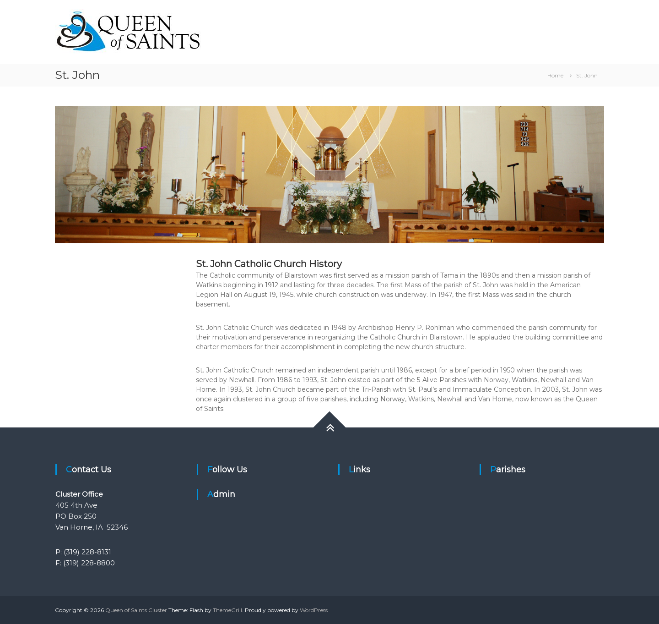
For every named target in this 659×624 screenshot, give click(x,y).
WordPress (314, 610)
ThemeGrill (227, 610)
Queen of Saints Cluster (136, 610)
